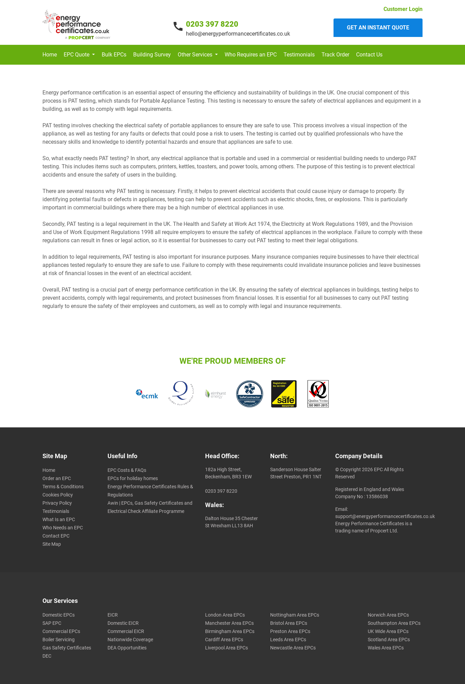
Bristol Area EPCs (288, 623)
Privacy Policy (57, 503)
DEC (46, 656)
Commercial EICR (126, 631)
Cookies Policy (57, 495)
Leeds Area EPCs (288, 639)
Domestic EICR (123, 623)
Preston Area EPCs (290, 631)
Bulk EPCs (114, 54)
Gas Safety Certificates (66, 647)
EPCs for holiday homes (133, 478)
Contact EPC (56, 536)
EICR (113, 615)
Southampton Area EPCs (394, 623)
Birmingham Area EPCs (229, 631)
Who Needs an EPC (62, 527)
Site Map (51, 544)
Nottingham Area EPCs (294, 615)
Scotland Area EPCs (389, 639)
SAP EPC (51, 623)
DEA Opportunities (127, 647)
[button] (79, 55)
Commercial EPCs (61, 631)
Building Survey (152, 54)
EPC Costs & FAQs (127, 470)
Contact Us (369, 54)
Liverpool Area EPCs (226, 647)
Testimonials (299, 54)
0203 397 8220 (212, 24)
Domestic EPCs (58, 615)
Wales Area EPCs (386, 647)
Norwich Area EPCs (388, 615)
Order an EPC (56, 478)
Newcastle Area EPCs (293, 647)
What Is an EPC (58, 519)
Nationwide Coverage (130, 639)
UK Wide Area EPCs (388, 631)
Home (49, 54)
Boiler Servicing (58, 639)
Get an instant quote (378, 27)
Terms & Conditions (63, 486)
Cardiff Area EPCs (224, 639)
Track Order (335, 54)
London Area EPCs (225, 615)
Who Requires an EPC (251, 54)
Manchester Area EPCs (229, 623)
